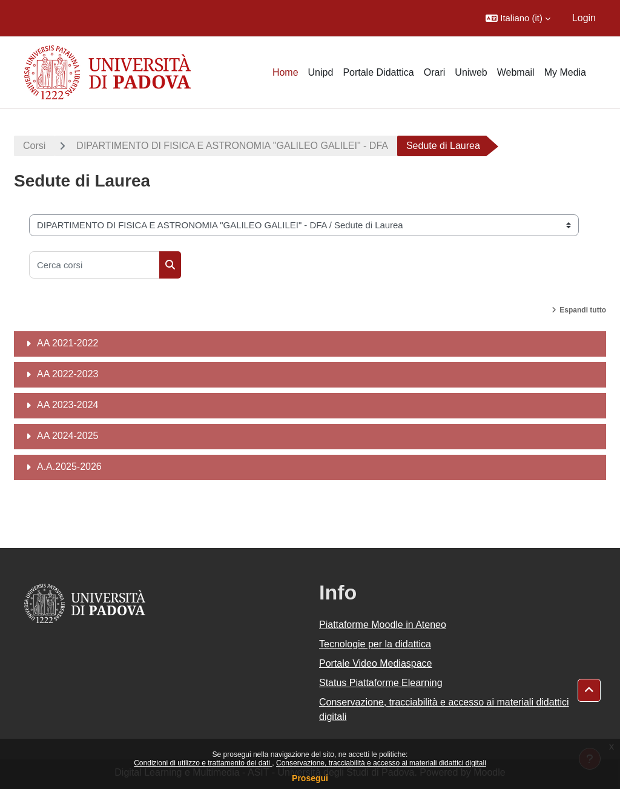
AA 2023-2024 (67, 405)
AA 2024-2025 (67, 436)
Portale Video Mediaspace (375, 663)
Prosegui (310, 778)
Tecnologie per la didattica (375, 644)
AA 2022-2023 (67, 374)
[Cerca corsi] (94, 265)
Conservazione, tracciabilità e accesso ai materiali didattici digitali (381, 763)
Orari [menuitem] (435, 72)
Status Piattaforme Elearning (381, 683)
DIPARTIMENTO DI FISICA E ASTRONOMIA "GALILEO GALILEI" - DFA (232, 145)
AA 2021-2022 (67, 343)
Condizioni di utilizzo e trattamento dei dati (203, 763)
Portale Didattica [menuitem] (378, 72)
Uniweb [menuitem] (471, 72)
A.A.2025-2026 (69, 466)
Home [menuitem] (285, 72)
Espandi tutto (582, 310)
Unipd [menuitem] (321, 72)
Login (584, 18)
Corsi (34, 145)
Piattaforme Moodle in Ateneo (382, 624)
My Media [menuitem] (565, 72)
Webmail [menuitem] (516, 72)
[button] (518, 18)
